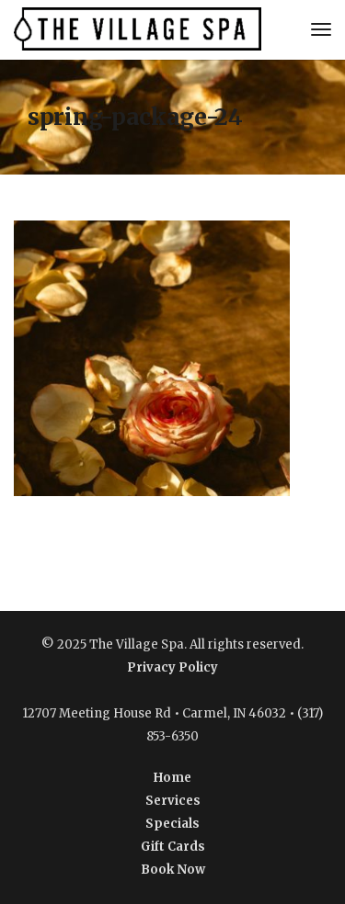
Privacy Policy (172, 667)
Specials (172, 823)
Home (172, 777)
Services (173, 800)
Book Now (173, 869)
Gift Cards (173, 846)
